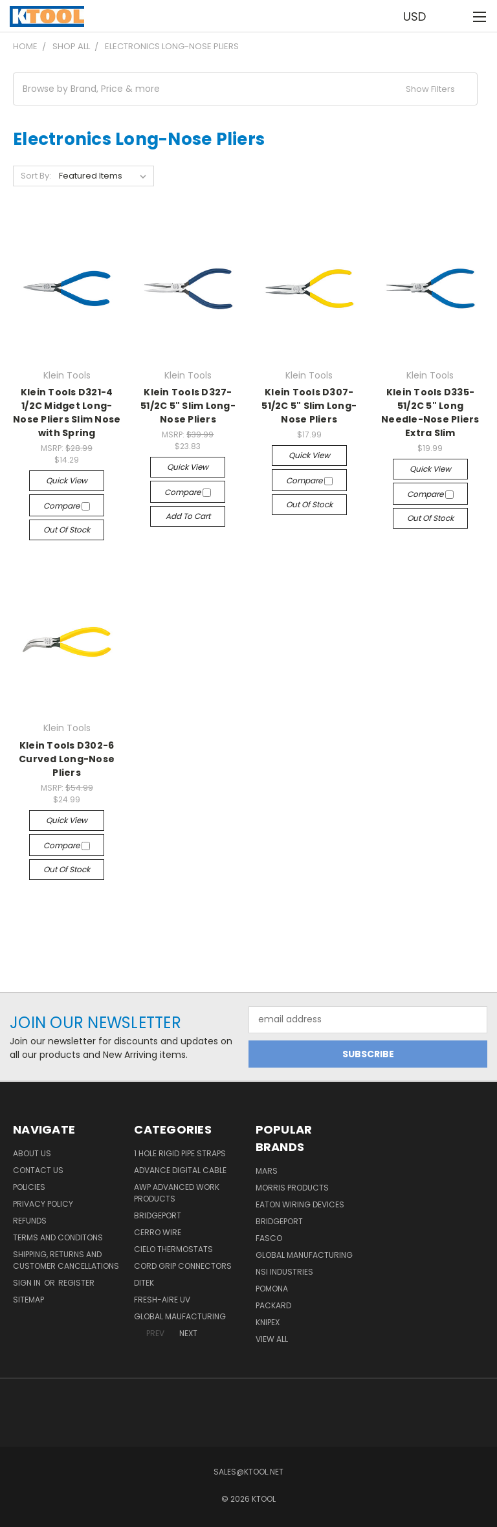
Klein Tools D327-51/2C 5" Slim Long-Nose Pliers (188, 406)
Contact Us (38, 1170)
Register (76, 1282)
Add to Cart (188, 516)
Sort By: (36, 176)
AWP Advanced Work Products (176, 1192)
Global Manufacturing (304, 1254)
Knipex (268, 1322)
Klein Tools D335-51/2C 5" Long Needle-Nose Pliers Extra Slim (430, 412)
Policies (29, 1186)
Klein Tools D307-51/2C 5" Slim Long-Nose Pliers (309, 406)
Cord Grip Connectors (183, 1265)
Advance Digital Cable (180, 1170)
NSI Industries (284, 1271)
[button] (245, 88)
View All (272, 1339)
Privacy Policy (43, 1203)
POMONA (272, 1288)
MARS (267, 1170)
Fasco (269, 1238)
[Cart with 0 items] (455, 16)
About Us (32, 1153)
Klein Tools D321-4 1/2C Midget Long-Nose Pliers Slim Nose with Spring (66, 412)
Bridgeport (157, 1215)
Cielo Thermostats (173, 1249)
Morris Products (292, 1187)
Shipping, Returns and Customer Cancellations (66, 1260)
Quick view (66, 480)
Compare (66, 505)
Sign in (28, 1282)
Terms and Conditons (58, 1237)
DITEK (144, 1282)
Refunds (30, 1220)
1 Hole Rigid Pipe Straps (180, 1153)
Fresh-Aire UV (162, 1299)
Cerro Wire (157, 1232)
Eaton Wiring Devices (300, 1204)
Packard (273, 1305)
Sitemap (28, 1299)
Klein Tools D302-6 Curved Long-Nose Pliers (67, 759)
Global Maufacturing (180, 1316)
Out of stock (66, 529)
